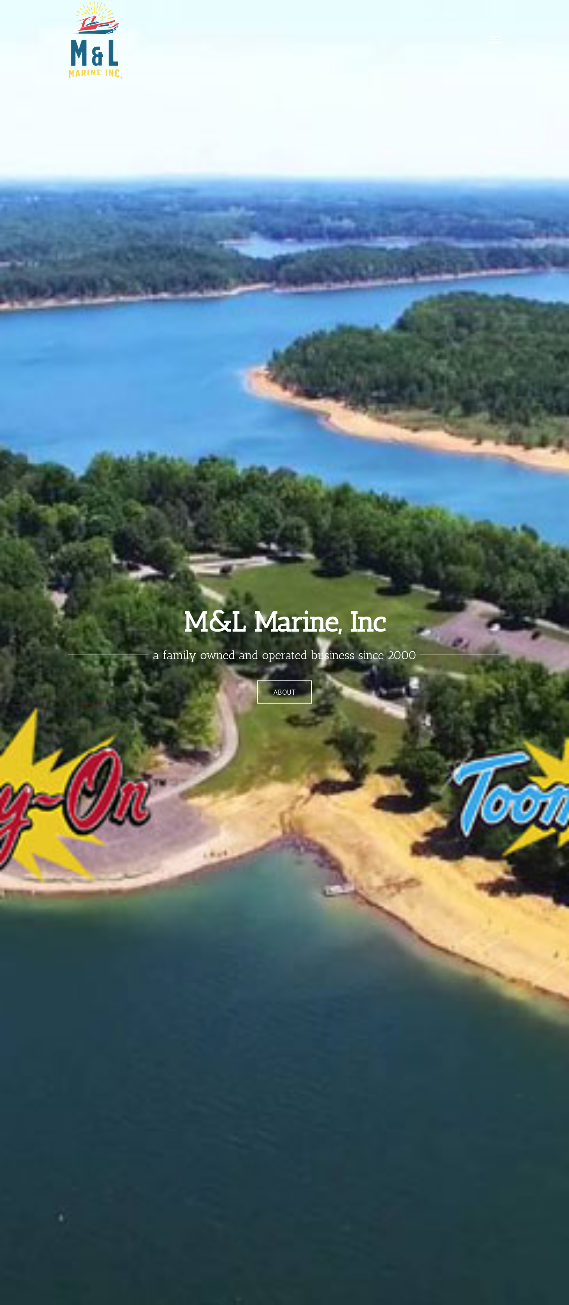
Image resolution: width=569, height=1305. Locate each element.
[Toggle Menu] (495, 39)
